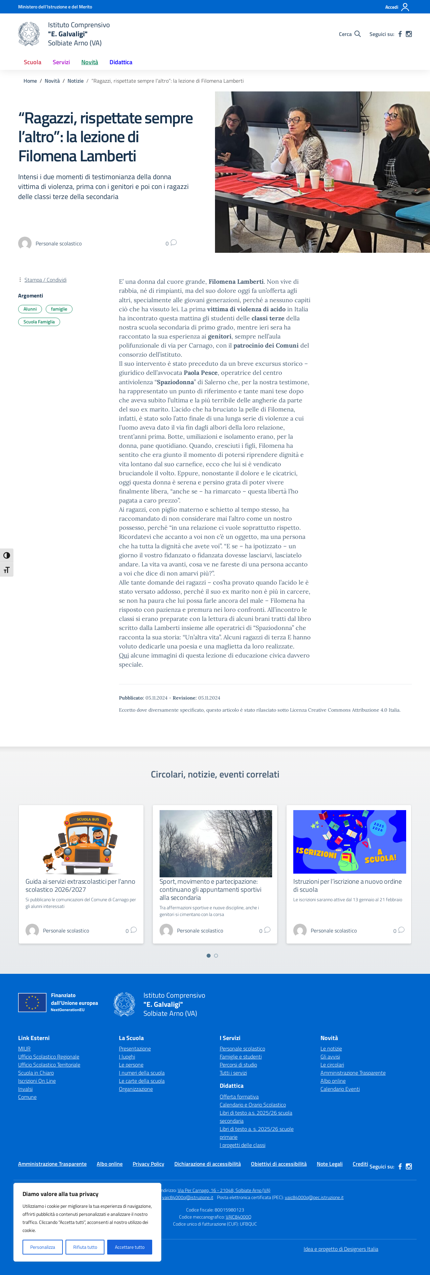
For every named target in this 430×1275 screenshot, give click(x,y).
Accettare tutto (129, 1246)
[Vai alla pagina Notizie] (76, 81)
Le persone (131, 1065)
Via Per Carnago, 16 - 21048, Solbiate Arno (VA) (224, 1190)
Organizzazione (136, 1089)
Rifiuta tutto (85, 1246)
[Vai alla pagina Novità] (52, 81)
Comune (27, 1097)
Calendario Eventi (340, 1089)
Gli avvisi (330, 1056)
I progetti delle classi (242, 1145)
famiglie (59, 308)
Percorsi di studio (238, 1065)
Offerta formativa (239, 1096)
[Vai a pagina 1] (209, 956)
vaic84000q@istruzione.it (187, 1197)
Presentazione (135, 1048)
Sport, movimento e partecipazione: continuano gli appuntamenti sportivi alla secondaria (210, 889)
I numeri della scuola (142, 1073)
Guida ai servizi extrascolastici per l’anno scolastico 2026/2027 (80, 885)
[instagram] (409, 34)
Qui (124, 655)
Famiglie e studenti (241, 1056)
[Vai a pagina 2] (216, 956)
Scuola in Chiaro (36, 1073)
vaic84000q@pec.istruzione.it (314, 1197)
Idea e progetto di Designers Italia (341, 1249)
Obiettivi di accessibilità (279, 1164)
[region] (87, 1222)
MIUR (24, 1048)
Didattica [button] (121, 62)
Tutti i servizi (233, 1073)
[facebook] (400, 34)
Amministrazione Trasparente (353, 1073)
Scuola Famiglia (39, 321)
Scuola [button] (32, 62)
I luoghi (127, 1056)
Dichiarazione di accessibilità (207, 1164)
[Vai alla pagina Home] (30, 81)
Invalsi (25, 1089)
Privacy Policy (148, 1164)
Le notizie (331, 1048)
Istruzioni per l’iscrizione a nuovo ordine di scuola (347, 885)
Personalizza (42, 1246)
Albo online (333, 1081)
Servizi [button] (61, 62)
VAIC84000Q (238, 1216)
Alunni (30, 308)
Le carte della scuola (142, 1081)
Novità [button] (89, 62)
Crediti (360, 1164)
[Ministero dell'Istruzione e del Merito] (55, 6)
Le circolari (332, 1065)
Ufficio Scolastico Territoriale (49, 1065)
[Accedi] (397, 7)
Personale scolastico (242, 1048)
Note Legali (330, 1164)
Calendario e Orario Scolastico (253, 1105)
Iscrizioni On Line (37, 1081)
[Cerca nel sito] (350, 34)
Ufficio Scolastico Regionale (48, 1056)
